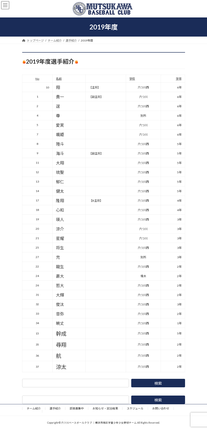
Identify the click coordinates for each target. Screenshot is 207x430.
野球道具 (32, 411)
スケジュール (135, 408)
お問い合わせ (160, 408)
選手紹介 (55, 408)
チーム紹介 (34, 408)
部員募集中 (77, 408)
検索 (158, 383)
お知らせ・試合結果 (105, 408)
